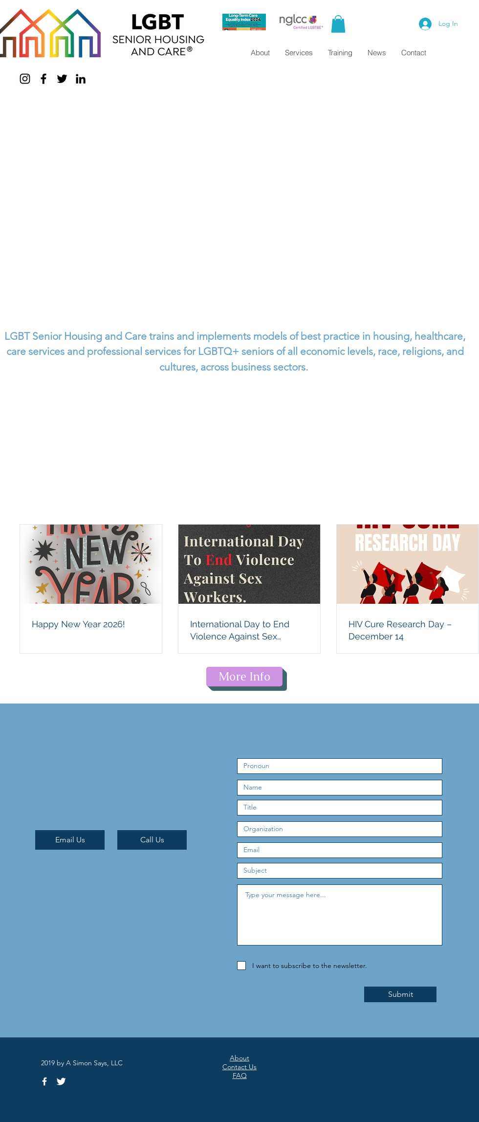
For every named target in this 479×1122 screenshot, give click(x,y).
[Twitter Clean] (61, 1081)
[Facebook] (43, 79)
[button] (338, 24)
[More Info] (244, 676)
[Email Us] (70, 840)
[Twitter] (62, 79)
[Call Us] (152, 840)
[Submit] (400, 994)
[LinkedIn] (80, 79)
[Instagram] (25, 79)
